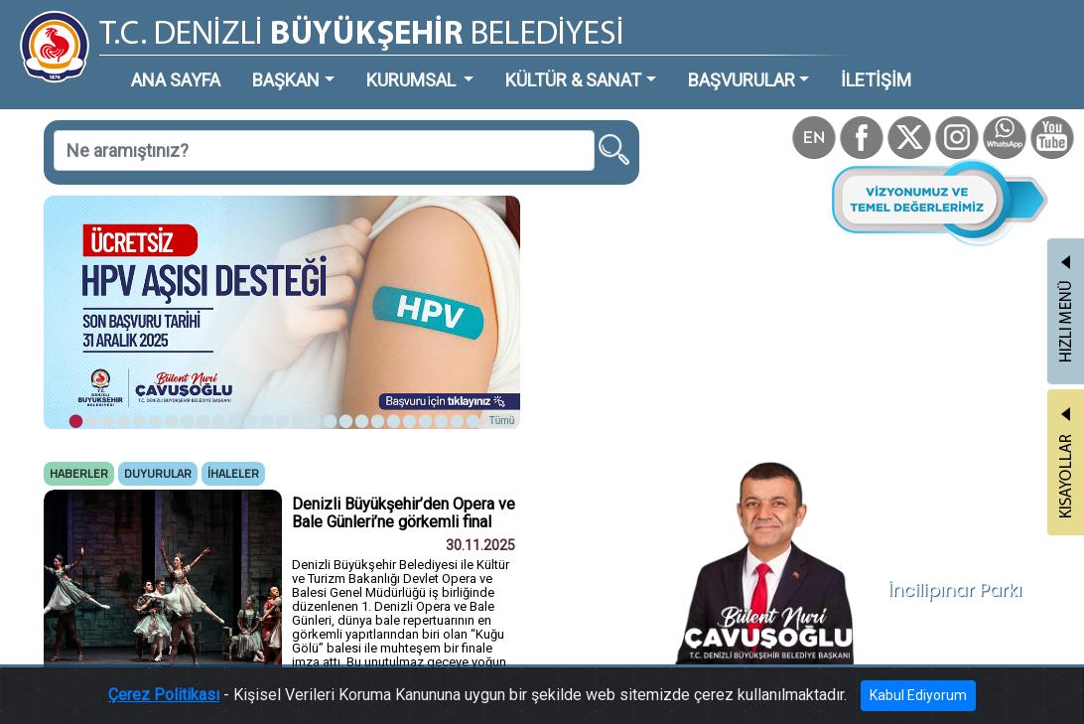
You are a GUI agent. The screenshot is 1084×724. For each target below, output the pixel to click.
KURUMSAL (413, 80)
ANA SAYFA (175, 80)
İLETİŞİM (876, 80)
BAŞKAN (286, 80)
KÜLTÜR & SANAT (573, 80)
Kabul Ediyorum (918, 695)
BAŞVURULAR (741, 80)
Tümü (502, 420)
